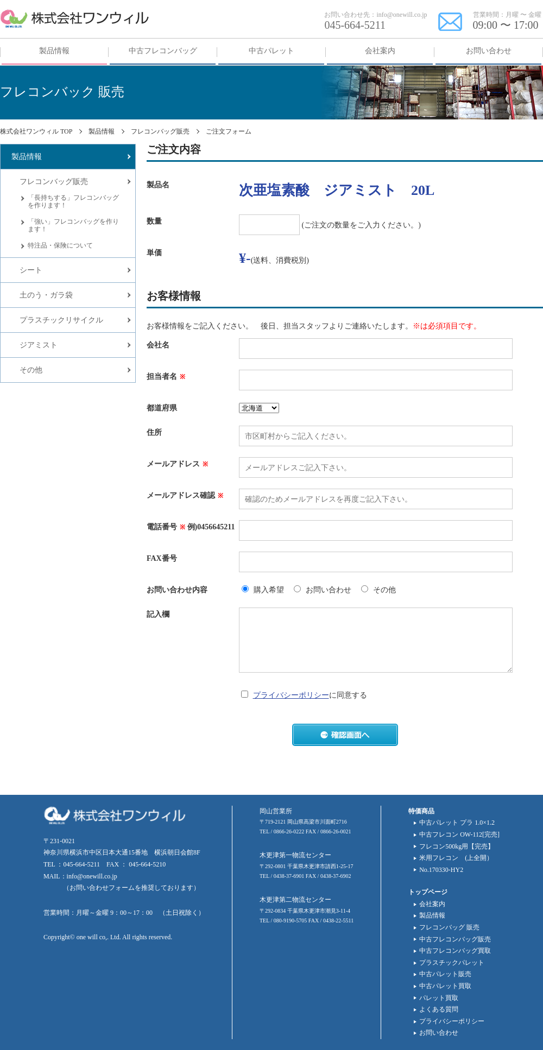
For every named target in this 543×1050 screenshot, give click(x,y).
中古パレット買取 (445, 986)
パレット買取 (438, 998)
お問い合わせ (438, 1032)
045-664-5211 (355, 25)
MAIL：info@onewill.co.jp (80, 876)
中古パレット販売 (445, 974)
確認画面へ (345, 735)
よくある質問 (438, 1009)
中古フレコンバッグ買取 (455, 950)
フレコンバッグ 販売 (449, 927)
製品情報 (432, 915)
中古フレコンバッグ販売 (455, 939)
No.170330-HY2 (441, 870)
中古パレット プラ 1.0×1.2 (457, 822)
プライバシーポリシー (291, 695)
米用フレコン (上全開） (456, 858)
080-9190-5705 (290, 921)
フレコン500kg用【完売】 (456, 846)
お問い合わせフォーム (102, 887)
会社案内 (432, 904)
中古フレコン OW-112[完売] (459, 834)
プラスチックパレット (451, 962)
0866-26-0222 (289, 831)
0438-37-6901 (289, 876)
